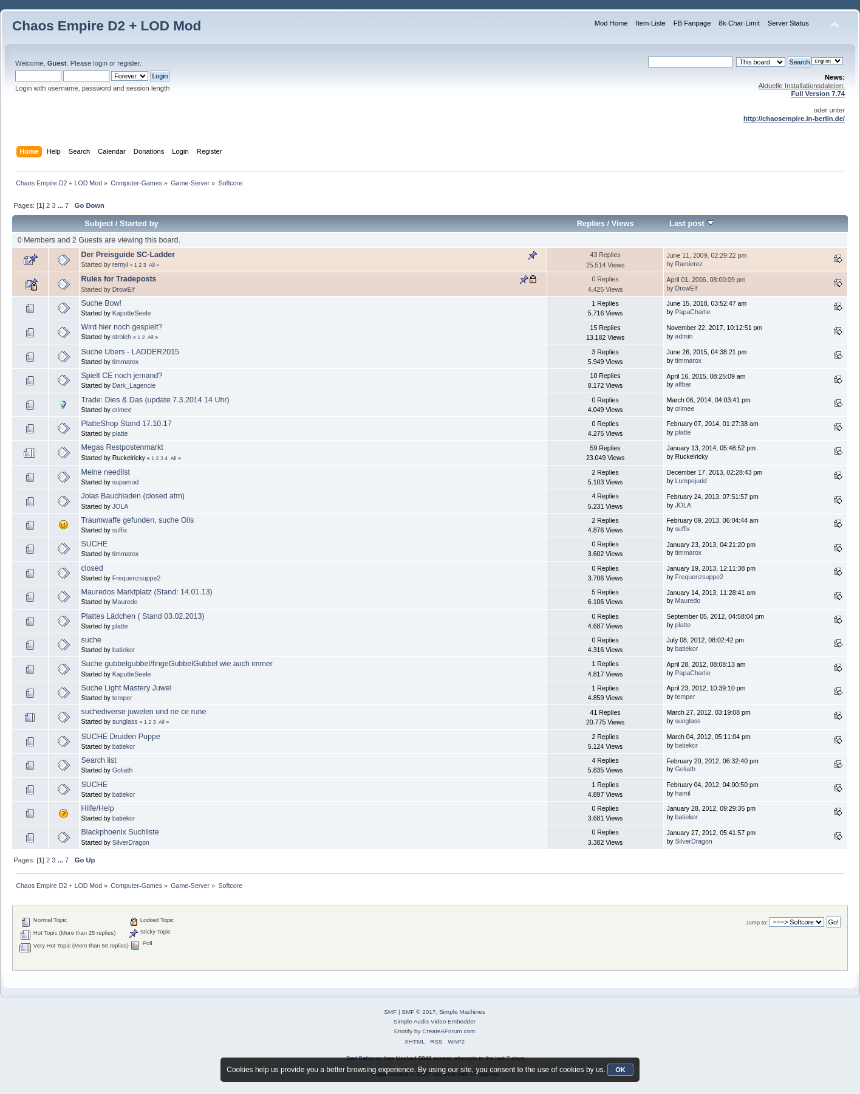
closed (92, 568)
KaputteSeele (131, 313)
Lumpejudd (691, 480)
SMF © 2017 (418, 1011)
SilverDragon (130, 842)
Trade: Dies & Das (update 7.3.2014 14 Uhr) (155, 400)
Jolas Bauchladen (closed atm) (133, 496)
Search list (99, 760)
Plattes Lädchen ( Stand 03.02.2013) (143, 616)
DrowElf (123, 289)
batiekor (123, 649)
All (152, 265)
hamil (683, 793)
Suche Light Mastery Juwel (126, 688)
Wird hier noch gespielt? (122, 327)
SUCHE (94, 544)
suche (91, 640)
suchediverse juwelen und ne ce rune (143, 711)
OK (620, 1069)
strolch (121, 336)
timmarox (125, 361)
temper (122, 697)
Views (623, 223)
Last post (691, 223)
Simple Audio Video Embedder (435, 1021)
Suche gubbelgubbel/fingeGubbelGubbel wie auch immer (177, 663)
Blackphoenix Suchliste (120, 832)
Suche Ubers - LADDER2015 (130, 352)
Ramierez (689, 263)
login (100, 63)
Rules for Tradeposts (119, 279)
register (128, 63)
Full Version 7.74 (818, 93)
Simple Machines (462, 1011)
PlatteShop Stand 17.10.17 (126, 423)
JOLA (120, 506)
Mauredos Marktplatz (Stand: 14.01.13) (147, 592)
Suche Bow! (101, 303)
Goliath (122, 770)
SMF (390, 1011)
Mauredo (125, 601)
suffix (120, 530)
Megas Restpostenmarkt (122, 447)
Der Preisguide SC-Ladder (128, 254)
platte (120, 433)
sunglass (125, 721)
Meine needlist (105, 472)
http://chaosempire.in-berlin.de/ (794, 118)
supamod (125, 482)
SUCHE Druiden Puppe (120, 736)
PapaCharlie (693, 311)
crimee (122, 409)
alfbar (683, 384)
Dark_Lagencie (133, 385)
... (61, 205)
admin (684, 336)
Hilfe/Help (97, 808)
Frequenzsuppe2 (136, 578)
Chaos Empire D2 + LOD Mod (106, 25)
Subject (98, 223)
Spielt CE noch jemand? (122, 375)
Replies (591, 223)
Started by (139, 223)
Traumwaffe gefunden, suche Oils (137, 520)
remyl (120, 264)
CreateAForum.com (448, 1031)
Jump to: (757, 922)
